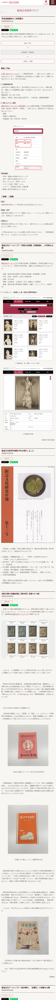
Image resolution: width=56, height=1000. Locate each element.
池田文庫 (6, 26)
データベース (6, 256)
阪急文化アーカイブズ (9, 263)
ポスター (26, 694)
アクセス (46, 4)
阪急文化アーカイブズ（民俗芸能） (14, 106)
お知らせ (6, 458)
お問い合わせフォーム (9, 74)
